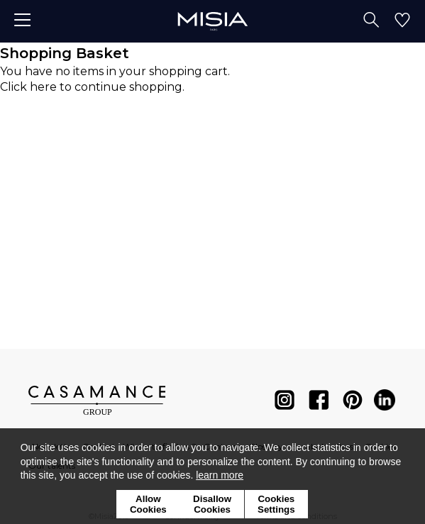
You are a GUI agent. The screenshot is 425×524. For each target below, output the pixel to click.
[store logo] (212, 20)
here (43, 87)
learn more (219, 475)
